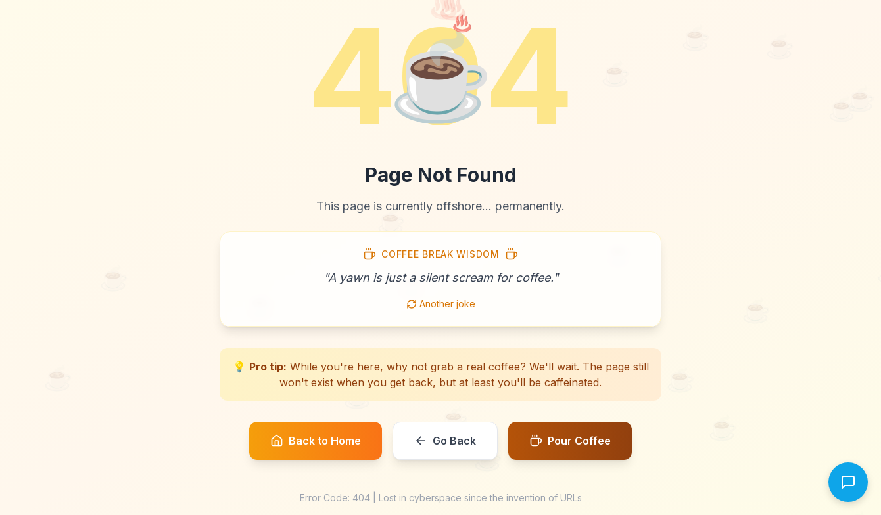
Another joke (440, 303)
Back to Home (315, 440)
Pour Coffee (570, 440)
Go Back (445, 440)
